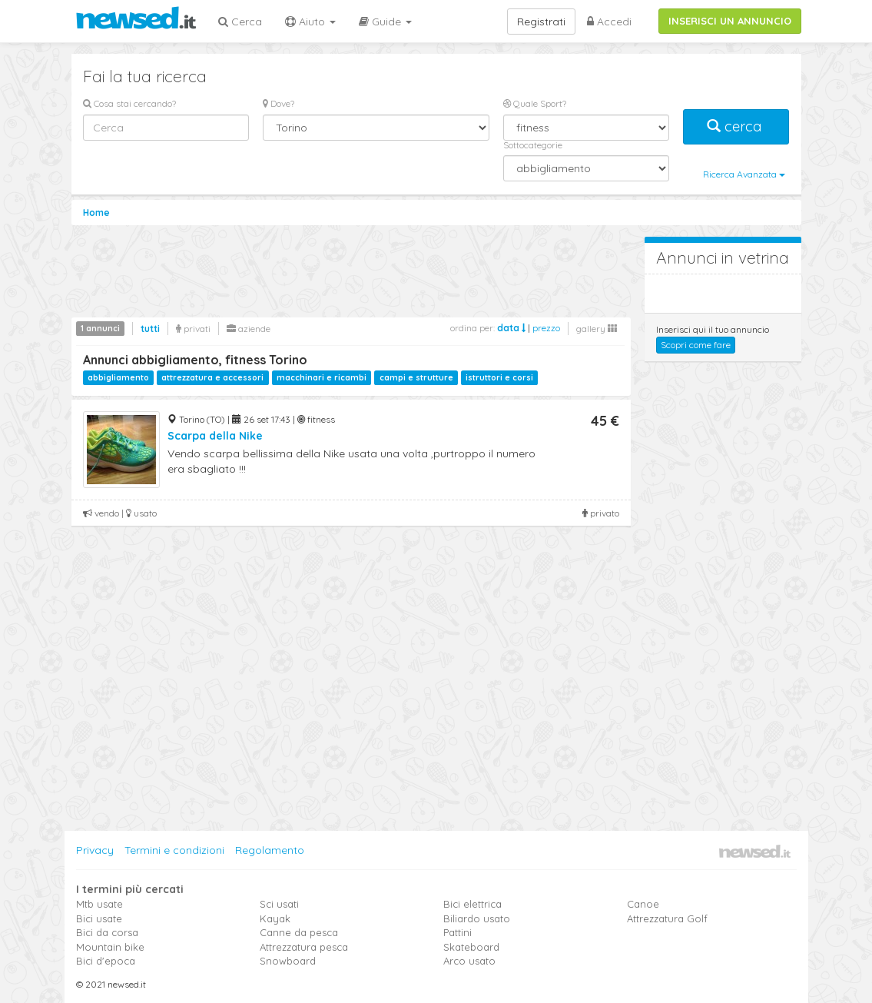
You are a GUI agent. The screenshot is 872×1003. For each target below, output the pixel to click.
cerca (736, 126)
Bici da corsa (107, 932)
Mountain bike (110, 947)
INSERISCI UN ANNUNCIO (729, 21)
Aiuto (310, 21)
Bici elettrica (472, 904)
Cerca (240, 21)
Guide (385, 21)
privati (193, 328)
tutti (150, 328)
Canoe (643, 904)
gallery (596, 328)
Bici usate (99, 918)
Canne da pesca (299, 932)
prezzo (546, 328)
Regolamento (269, 850)
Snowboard (288, 961)
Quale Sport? (534, 103)
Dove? (278, 103)
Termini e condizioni (174, 850)
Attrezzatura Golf (667, 918)
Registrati (541, 21)
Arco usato (469, 961)
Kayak (275, 918)
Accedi (609, 21)
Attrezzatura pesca (304, 947)
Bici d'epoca (105, 961)
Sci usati (279, 904)
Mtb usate (99, 904)
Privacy (95, 850)
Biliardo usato (476, 918)
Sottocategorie (532, 145)
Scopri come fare (696, 344)
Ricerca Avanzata (744, 174)
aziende (248, 328)
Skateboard (471, 947)
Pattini (457, 932)
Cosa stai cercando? (129, 103)
